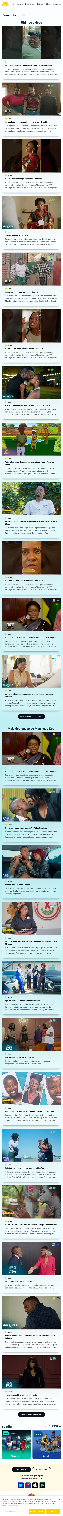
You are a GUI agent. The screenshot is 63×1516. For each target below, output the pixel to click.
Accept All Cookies (36, 1511)
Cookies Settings (9, 1511)
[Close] (59, 1499)
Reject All (53, 1511)
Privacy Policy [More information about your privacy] (12, 1505)
